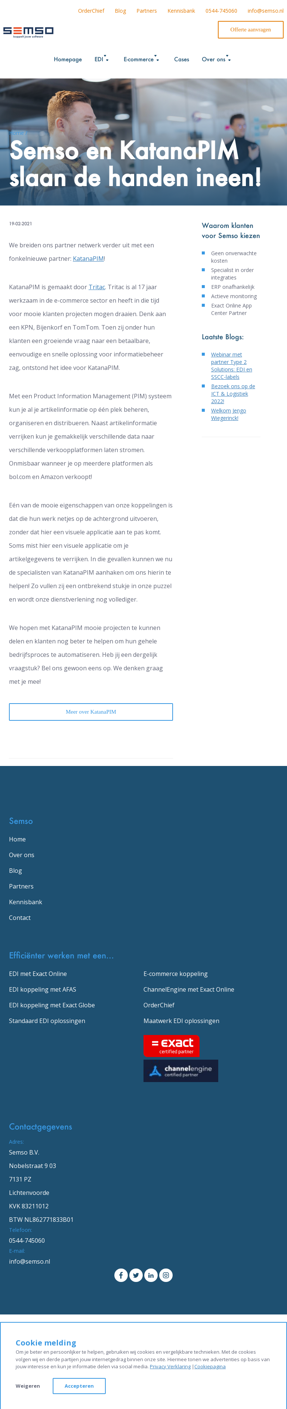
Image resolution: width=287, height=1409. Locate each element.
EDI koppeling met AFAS (42, 989)
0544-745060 (221, 10)
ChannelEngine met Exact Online (189, 989)
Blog (120, 10)
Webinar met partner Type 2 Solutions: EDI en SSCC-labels (231, 365)
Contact (20, 918)
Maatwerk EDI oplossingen (181, 1021)
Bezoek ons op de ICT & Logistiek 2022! (233, 394)
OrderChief (91, 10)
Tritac (97, 287)
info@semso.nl (266, 10)
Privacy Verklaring (170, 1366)
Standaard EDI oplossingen (47, 1021)
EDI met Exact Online (38, 974)
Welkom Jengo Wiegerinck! (228, 414)
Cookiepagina (210, 1366)
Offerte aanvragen (251, 30)
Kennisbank (181, 10)
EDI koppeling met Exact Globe (52, 1005)
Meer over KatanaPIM (91, 712)
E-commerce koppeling (176, 974)
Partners (146, 10)
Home (17, 839)
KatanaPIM (88, 258)
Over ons (21, 855)
